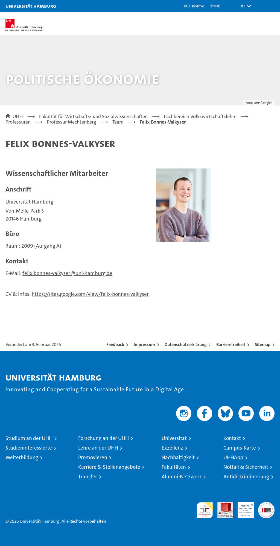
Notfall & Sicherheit (245, 467)
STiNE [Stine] (215, 6)
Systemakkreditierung (266, 505)
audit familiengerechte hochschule (205, 510)
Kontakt (232, 438)
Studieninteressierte (28, 447)
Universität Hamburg (30, 5)
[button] (244, 6)
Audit (222, 505)
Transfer (87, 476)
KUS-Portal (194, 6)
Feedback (115, 344)
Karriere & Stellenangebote (109, 467)
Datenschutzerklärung (186, 344)
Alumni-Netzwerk (182, 476)
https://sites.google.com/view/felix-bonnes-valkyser (90, 294)
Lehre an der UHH (98, 447)
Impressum (144, 344)
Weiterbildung (21, 457)
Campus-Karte (239, 447)
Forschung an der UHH (103, 438)
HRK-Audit (243, 507)
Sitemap (262, 344)
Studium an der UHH (28, 438)
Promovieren (92, 457)
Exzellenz (172, 447)
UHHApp (233, 457)
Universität (174, 438)
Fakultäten (174, 467)
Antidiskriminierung (246, 476)
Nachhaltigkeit (178, 457)
